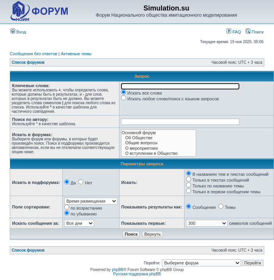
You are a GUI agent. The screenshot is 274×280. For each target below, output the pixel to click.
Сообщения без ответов (33, 53)
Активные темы (76, 53)
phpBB (117, 270)
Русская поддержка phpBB (137, 274)
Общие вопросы (158, 142)
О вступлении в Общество (158, 153)
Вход (18, 32)
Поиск (254, 32)
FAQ (234, 32)
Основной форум (158, 132)
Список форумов (28, 62)
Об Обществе (158, 137)
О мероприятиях (158, 148)
